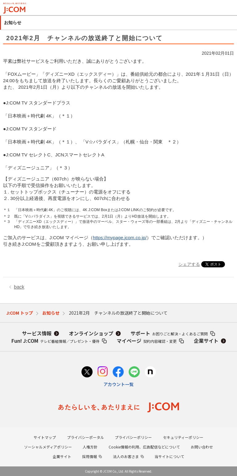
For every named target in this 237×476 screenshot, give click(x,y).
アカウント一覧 (118, 384)
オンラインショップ (91, 333)
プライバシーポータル (85, 437)
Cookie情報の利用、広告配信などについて (144, 446)
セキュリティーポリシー (183, 437)
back (19, 287)
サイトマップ (45, 437)
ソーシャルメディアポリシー (48, 446)
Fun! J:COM (55, 340)
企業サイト (206, 340)
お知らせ (51, 313)
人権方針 (90, 446)
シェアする (189, 264)
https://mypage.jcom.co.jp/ (120, 237)
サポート (169, 333)
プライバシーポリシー (133, 437)
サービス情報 (37, 333)
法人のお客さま (126, 456)
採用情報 (89, 456)
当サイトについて (169, 456)
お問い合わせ (202, 446)
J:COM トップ (19, 313)
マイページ (147, 340)
